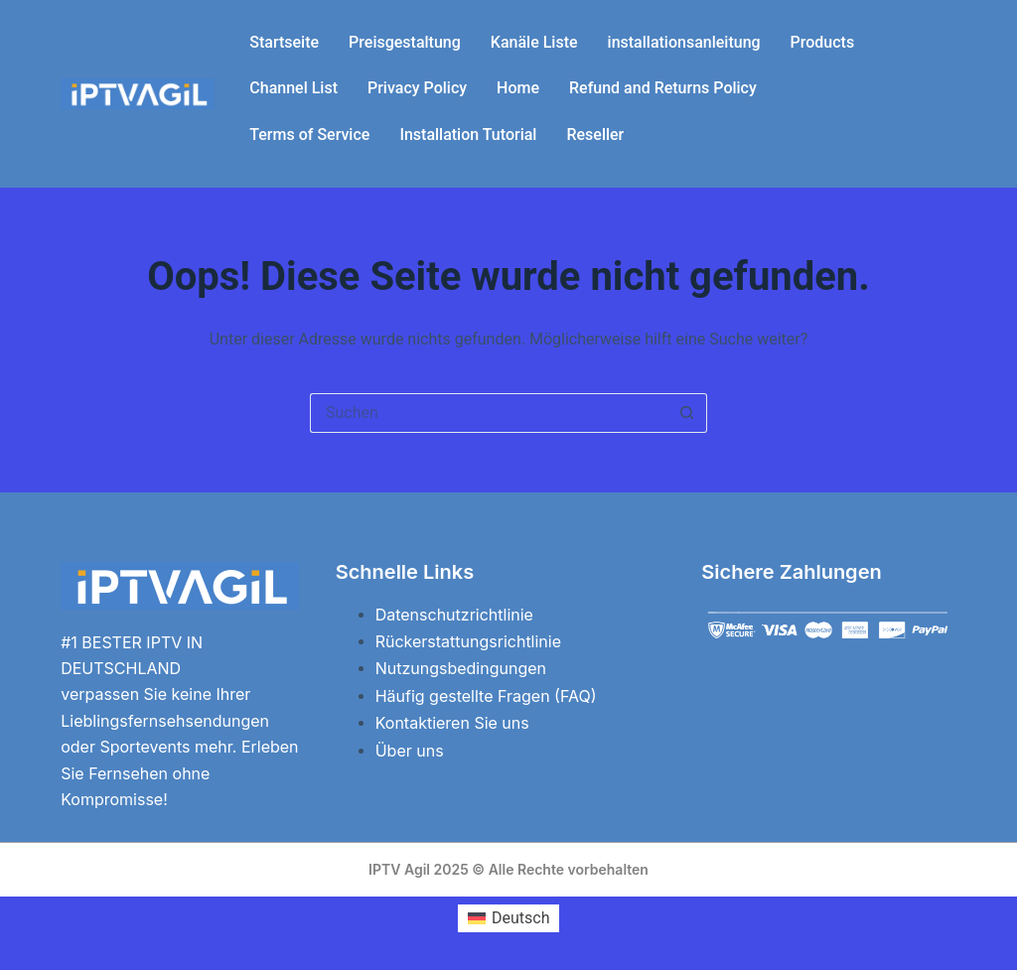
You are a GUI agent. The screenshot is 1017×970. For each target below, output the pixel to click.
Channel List (293, 87)
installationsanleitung (684, 42)
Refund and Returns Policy (663, 87)
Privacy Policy (417, 87)
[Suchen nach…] (488, 413)
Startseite (284, 42)
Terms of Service (309, 134)
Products (823, 42)
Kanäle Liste (534, 42)
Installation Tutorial (467, 134)
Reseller (595, 134)
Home (518, 87)
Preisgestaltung (405, 42)
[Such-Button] (687, 413)
